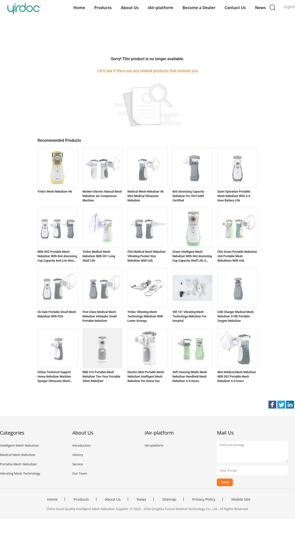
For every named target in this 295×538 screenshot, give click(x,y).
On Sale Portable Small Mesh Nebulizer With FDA (57, 314)
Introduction (81, 445)
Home (79, 7)
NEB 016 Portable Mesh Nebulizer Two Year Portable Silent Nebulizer (101, 376)
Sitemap (169, 499)
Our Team (79, 473)
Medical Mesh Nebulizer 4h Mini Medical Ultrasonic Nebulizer (146, 196)
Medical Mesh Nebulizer (18, 455)
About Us (130, 7)
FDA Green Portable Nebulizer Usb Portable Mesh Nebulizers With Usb (237, 256)
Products (103, 7)
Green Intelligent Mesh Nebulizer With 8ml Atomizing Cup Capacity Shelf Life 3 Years (192, 256)
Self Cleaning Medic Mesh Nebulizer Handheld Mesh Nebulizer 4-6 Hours (190, 376)
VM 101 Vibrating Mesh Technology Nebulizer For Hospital (189, 316)
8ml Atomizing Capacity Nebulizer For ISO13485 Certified (188, 196)
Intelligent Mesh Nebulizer (19, 445)
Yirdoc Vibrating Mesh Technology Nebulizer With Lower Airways (145, 316)
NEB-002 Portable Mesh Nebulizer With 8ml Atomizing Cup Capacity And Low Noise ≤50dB (57, 256)
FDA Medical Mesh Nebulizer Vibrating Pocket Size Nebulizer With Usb (147, 256)
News (260, 7)
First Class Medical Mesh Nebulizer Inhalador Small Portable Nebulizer (100, 316)
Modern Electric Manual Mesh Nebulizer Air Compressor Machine (102, 196)
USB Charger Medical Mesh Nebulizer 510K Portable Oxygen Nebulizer (236, 316)
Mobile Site (240, 499)
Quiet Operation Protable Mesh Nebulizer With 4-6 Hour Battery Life (234, 196)
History (77, 455)
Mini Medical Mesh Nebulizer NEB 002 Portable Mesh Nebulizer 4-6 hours (237, 376)
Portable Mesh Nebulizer (18, 464)
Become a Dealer (198, 7)
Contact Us (235, 7)
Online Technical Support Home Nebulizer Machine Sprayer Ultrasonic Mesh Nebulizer (54, 376)
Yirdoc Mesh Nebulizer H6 (55, 191)
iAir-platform (160, 7)
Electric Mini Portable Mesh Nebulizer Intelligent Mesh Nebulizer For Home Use (146, 376)
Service (77, 464)
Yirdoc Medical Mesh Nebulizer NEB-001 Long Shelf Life (99, 256)
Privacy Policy (203, 499)
